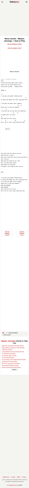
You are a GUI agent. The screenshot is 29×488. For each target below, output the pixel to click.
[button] (2, 2)
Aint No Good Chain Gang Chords (11, 367)
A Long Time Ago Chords (8, 353)
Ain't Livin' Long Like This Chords (11, 363)
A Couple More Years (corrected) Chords (13, 351)
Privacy (24, 477)
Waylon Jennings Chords (14, 44)
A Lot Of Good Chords (8, 357)
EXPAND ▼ (14, 369)
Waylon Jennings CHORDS (7, 233)
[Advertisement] (14, 19)
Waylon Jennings (8, 341)
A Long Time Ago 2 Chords (9, 355)
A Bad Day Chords (7, 349)
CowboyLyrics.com (13, 485)
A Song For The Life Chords (9, 361)
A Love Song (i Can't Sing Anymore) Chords (14, 359)
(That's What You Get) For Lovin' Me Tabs (13, 347)
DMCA (19, 477)
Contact (13, 477)
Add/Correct (6, 477)
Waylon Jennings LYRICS (21, 233)
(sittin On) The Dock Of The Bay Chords (13, 345)
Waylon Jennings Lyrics (14, 48)
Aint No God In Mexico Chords (10, 365)
